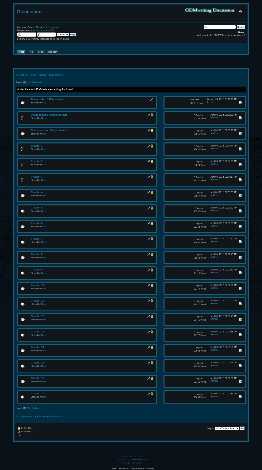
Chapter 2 (37, 161)
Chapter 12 (37, 316)
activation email (44, 30)
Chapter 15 (37, 362)
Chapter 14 (37, 347)
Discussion (29, 11)
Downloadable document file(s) (49, 114)
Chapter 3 (37, 176)
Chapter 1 (37, 145)
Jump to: (210, 428)
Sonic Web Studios (138, 459)
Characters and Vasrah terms (48, 130)
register (55, 27)
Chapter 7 (37, 238)
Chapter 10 (37, 285)
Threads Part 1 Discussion (47, 99)
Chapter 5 (37, 207)
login (45, 27)
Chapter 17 (37, 393)
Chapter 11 (37, 300)
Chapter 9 (37, 269)
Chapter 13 (37, 331)
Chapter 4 (37, 192)
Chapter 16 (37, 378)
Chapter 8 (37, 254)
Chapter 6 (37, 223)
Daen (43, 102)
